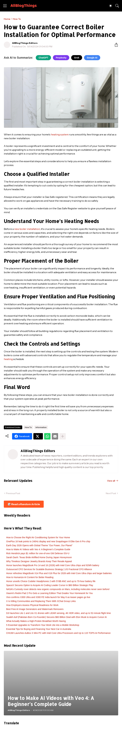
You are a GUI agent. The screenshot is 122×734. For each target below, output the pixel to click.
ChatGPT (43, 57)
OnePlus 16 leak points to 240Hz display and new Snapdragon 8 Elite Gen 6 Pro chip (48, 541)
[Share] (115, 45)
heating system (60, 134)
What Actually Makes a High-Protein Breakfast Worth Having (36, 621)
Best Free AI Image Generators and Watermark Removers (35, 609)
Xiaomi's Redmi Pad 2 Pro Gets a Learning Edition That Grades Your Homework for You (49, 593)
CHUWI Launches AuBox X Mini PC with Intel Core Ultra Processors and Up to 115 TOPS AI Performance (58, 633)
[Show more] (62, 436)
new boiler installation (27, 228)
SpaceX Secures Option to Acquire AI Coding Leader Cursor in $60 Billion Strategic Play (49, 585)
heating (8, 359)
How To (17, 19)
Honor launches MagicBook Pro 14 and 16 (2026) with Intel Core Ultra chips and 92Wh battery (52, 565)
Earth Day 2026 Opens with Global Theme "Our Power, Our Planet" (39, 545)
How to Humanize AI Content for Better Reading (29, 577)
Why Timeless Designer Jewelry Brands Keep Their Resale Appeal (39, 561)
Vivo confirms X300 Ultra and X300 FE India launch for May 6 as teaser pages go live (48, 597)
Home (7, 19)
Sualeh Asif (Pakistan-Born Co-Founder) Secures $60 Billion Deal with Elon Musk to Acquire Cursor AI (56, 617)
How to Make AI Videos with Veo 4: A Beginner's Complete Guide (38, 549)
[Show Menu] (5, 6)
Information (41, 427)
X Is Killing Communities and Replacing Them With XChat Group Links (41, 601)
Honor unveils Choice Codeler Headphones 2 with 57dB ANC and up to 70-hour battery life (50, 581)
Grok (76, 57)
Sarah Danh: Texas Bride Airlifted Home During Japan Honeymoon (39, 557)
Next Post (111, 493)
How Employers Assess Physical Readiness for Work (32, 605)
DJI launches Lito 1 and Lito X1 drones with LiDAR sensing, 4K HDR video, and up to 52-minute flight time (58, 613)
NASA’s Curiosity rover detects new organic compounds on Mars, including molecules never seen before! (58, 589)
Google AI (92, 57)
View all (111, 480)
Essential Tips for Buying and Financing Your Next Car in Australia (38, 629)
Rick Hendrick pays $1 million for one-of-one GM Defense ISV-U (37, 553)
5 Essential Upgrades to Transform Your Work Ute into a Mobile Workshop (42, 625)
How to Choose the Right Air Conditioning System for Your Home (38, 537)
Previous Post (13, 493)
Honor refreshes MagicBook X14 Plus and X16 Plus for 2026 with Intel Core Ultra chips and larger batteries (59, 573)
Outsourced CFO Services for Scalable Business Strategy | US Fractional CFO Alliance (49, 569)
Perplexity (61, 57)
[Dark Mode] (110, 6)
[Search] (117, 6)
